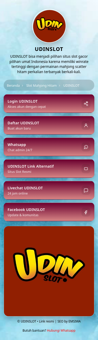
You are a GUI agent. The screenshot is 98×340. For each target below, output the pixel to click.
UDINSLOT (71, 85)
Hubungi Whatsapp (61, 330)
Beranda (13, 85)
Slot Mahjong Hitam (41, 85)
